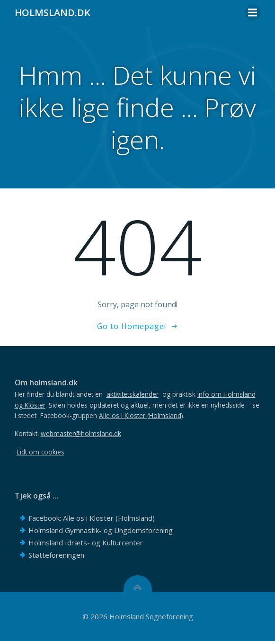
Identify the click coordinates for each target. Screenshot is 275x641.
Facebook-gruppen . (112, 415)
